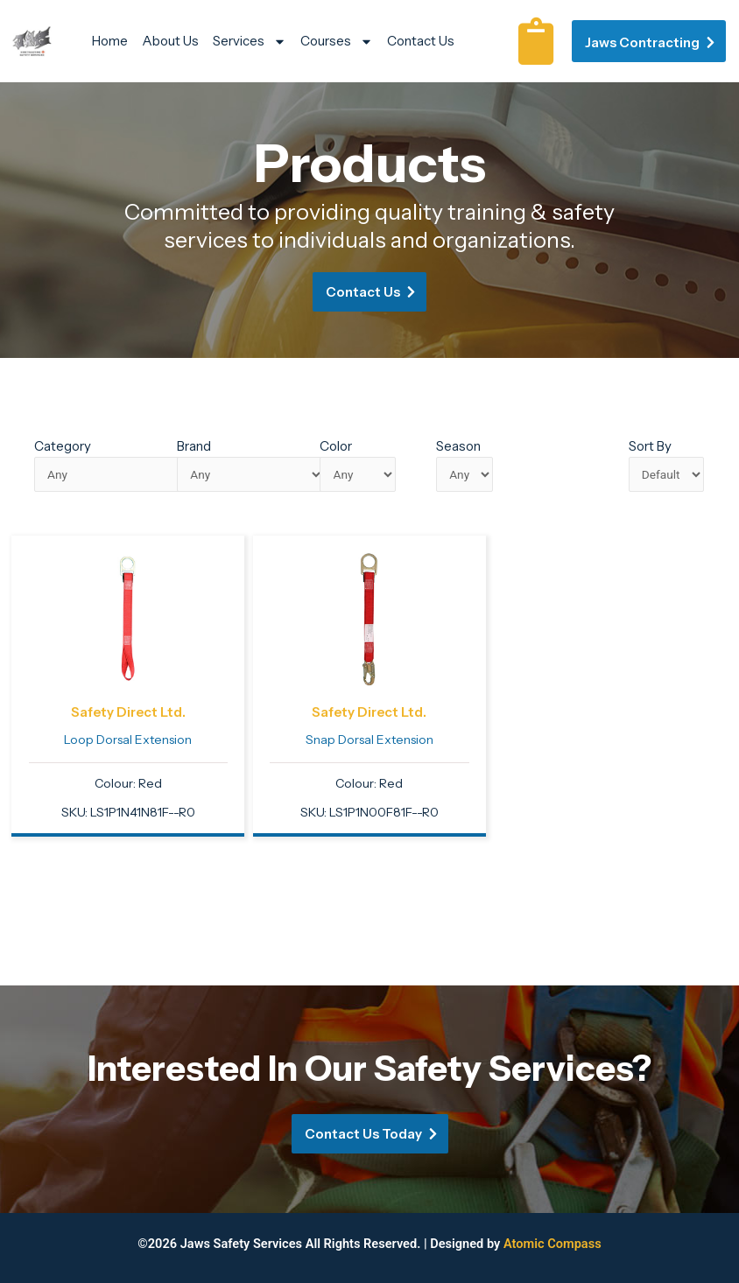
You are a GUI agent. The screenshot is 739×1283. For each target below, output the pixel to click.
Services (249, 41)
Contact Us (420, 40)
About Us (170, 40)
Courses (336, 41)
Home (110, 40)
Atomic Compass (552, 1243)
